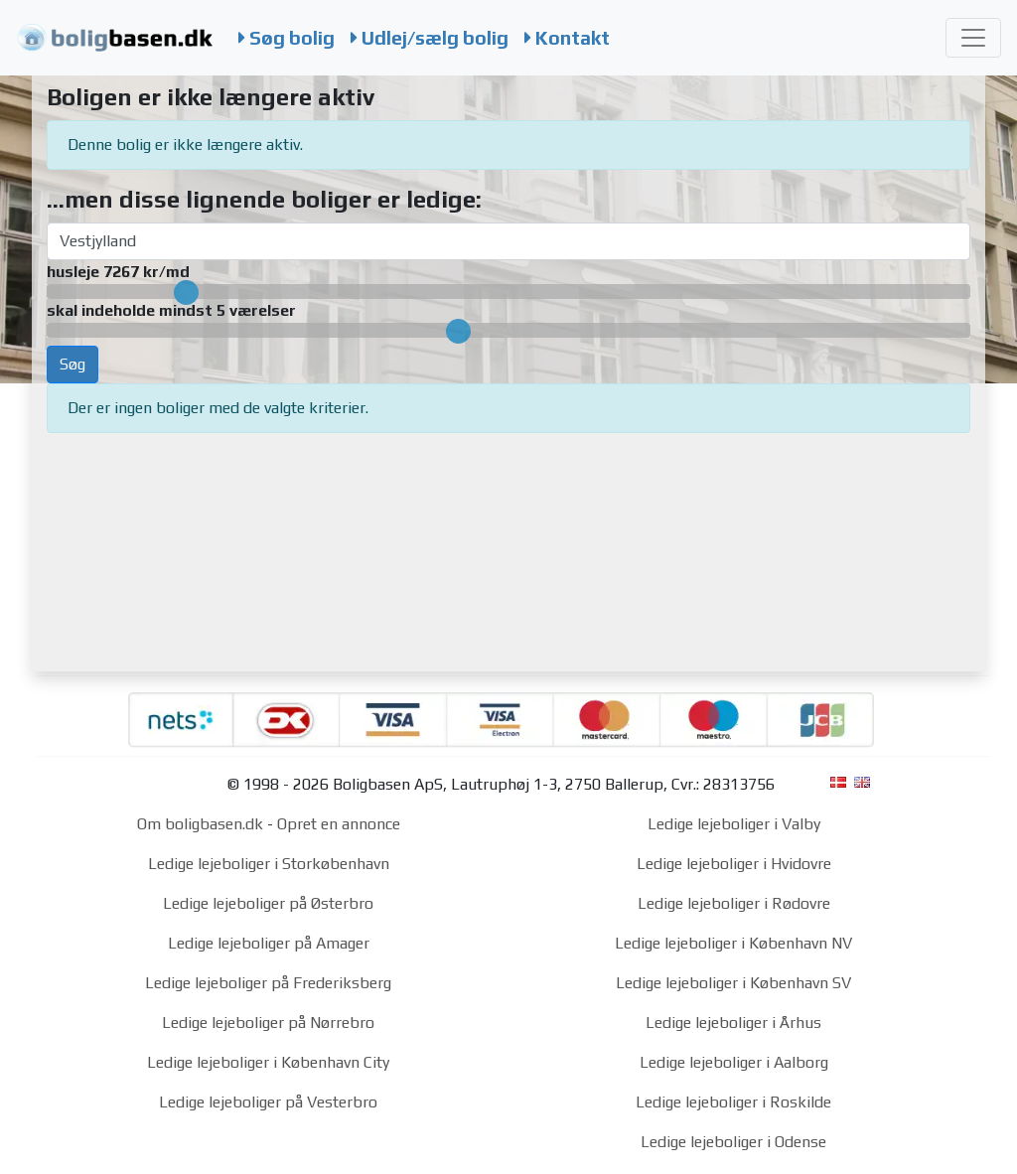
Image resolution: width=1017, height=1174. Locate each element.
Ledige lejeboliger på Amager (268, 943)
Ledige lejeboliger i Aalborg (734, 1062)
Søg (72, 364)
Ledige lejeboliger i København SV (733, 982)
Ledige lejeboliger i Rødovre (734, 903)
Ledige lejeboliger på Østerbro (268, 903)
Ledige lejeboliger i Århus (733, 1022)
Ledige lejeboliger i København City (268, 1062)
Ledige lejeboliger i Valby (734, 823)
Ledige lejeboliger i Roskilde (733, 1102)
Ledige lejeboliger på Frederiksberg (268, 982)
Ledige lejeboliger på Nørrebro (268, 1022)
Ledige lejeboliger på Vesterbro (268, 1102)
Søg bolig (286, 38)
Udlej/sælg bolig (429, 38)
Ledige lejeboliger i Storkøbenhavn (268, 863)
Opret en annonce (338, 823)
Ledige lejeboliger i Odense (733, 1141)
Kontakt (567, 38)
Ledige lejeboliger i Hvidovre (734, 863)
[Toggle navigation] (973, 38)
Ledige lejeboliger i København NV (733, 943)
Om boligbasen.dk (200, 823)
